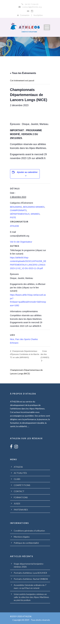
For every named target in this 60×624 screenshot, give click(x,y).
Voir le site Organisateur (21, 242)
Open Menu (47, 27)
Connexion (24, 15)
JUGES (17, 503)
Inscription (38, 15)
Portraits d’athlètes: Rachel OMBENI (31, 579)
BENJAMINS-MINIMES (33, 207)
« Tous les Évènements (23, 73)
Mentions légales (22, 536)
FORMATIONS (21, 497)
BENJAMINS (16, 207)
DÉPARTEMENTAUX (20, 214)
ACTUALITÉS (20, 473)
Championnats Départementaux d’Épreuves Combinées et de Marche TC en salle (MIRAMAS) (24, 354)
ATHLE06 (14, 226)
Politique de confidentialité (26, 543)
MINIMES (35, 214)
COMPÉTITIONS (22, 485)
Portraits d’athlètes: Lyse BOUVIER (30, 573)
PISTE (13, 217)
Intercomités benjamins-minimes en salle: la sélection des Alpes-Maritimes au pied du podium (31, 597)
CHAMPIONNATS (18, 210)
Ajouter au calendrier (27, 172)
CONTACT (19, 491)
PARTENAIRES (21, 509)
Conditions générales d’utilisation (29, 530)
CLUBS (17, 479)
